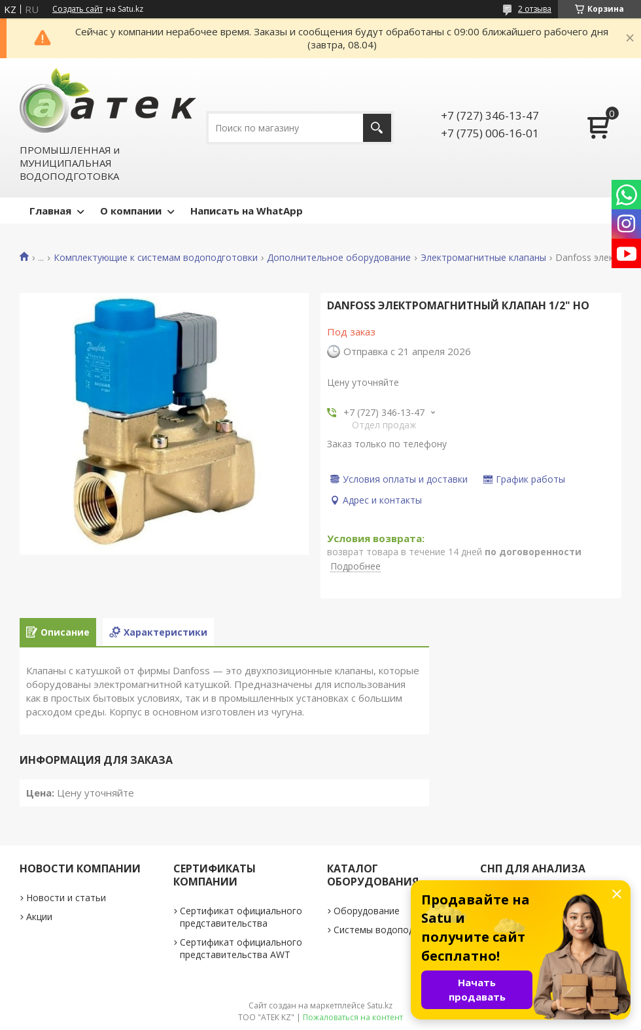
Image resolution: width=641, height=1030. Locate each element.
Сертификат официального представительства (241, 916)
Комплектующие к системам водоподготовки (156, 258)
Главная (50, 210)
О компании (131, 210)
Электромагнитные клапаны (483, 258)
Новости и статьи (66, 897)
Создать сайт (77, 9)
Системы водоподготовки (392, 929)
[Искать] (377, 128)
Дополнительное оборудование (339, 258)
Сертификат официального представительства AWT (241, 948)
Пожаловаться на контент (353, 1017)
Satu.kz (379, 1005)
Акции (39, 916)
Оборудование (367, 910)
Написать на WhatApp (246, 210)
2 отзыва (534, 8)
